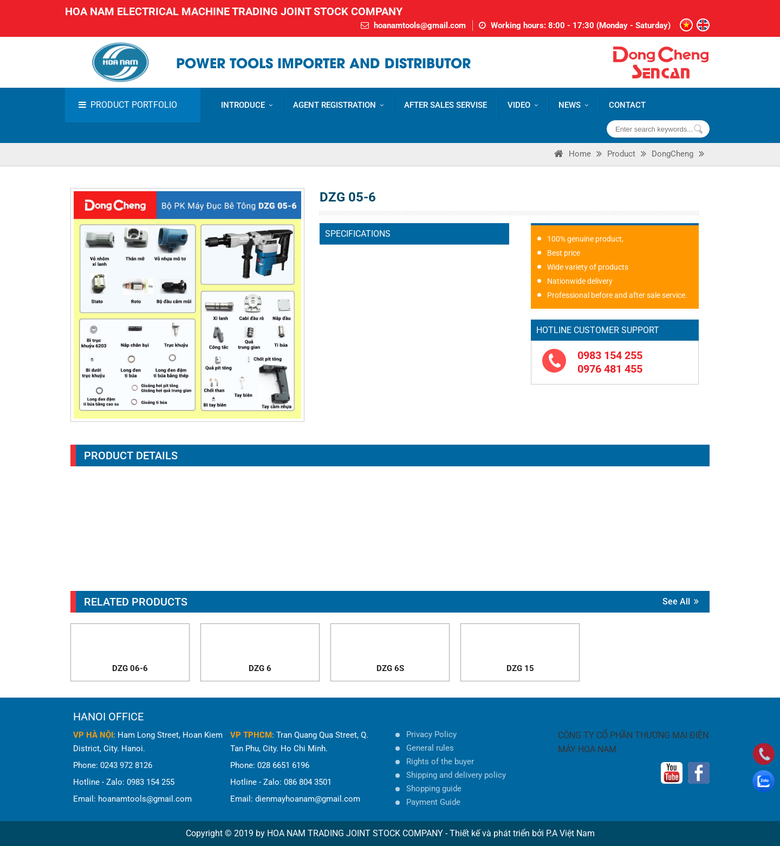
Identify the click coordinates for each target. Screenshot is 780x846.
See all (680, 601)
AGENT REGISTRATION (338, 105)
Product (621, 154)
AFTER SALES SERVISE (445, 105)
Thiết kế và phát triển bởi (497, 833)
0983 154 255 (609, 355)
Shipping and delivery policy (456, 775)
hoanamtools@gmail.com (420, 25)
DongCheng (672, 154)
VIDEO (523, 105)
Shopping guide (433, 788)
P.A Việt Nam (570, 833)
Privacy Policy (431, 734)
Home (580, 154)
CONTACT (627, 105)
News (573, 105)
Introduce (246, 105)
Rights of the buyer (440, 761)
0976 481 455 (609, 368)
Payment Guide (433, 802)
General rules (430, 748)
